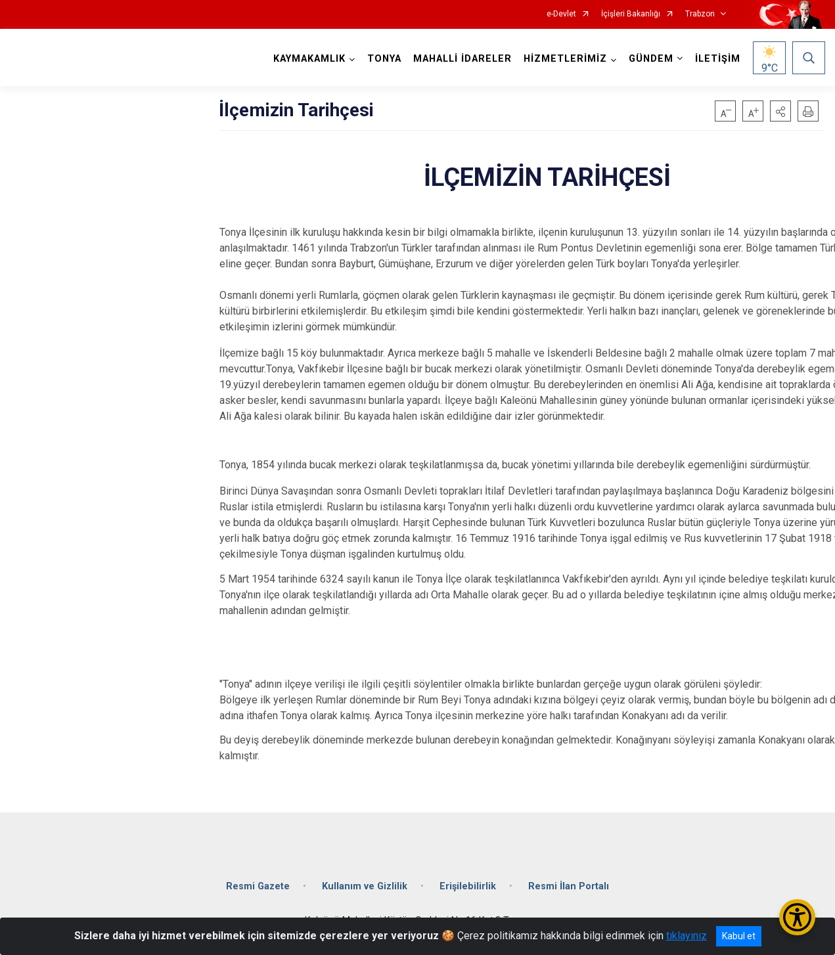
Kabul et (739, 936)
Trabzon (700, 14)
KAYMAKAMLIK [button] (309, 58)
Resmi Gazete (258, 886)
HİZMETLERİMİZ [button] (565, 58)
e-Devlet (561, 14)
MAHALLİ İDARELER (462, 58)
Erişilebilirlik (468, 886)
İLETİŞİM (717, 58)
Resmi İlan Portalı (568, 886)
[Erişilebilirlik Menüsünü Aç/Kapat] (797, 917)
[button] (780, 111)
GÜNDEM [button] (651, 58)
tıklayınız (686, 935)
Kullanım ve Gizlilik (364, 886)
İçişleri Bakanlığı (630, 14)
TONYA (384, 58)
